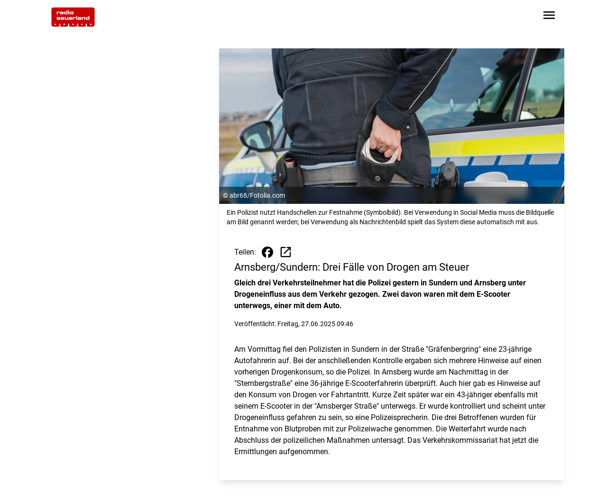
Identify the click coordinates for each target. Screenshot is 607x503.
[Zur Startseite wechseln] (73, 17)
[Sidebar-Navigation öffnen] (549, 17)
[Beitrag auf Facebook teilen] (267, 252)
